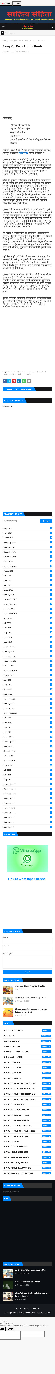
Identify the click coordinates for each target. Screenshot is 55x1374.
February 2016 (28, 803)
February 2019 (28, 789)
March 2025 (28, 590)
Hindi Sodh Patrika (16, 41)
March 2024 (28, 642)
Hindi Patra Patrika (40, 372)
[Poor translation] (10, 1329)
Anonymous (9, 51)
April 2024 (28, 637)
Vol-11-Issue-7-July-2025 (28, 1120)
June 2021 (28, 774)
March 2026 (28, 537)
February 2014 (28, 812)
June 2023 (28, 680)
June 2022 (28, 722)
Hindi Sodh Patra (9, 374)
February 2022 (28, 741)
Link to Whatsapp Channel (27, 879)
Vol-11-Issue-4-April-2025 (28, 1110)
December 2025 (28, 552)
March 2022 (28, 737)
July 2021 (28, 770)
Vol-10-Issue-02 (28, 1067)
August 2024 (28, 618)
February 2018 (28, 793)
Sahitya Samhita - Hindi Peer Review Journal (34, 1313)
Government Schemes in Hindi (19, 372)
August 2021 (28, 765)
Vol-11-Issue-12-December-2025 (28, 1099)
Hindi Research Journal (28, 1051)
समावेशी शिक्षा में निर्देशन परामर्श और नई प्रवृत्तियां (30, 998)
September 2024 (28, 613)
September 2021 (28, 760)
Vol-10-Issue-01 (28, 1062)
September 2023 (28, 670)
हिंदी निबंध (23, 153)
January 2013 (28, 817)
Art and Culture (28, 1030)
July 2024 (28, 623)
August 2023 (28, 675)
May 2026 (28, 528)
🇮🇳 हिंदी (17, 4)
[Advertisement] (27, 489)
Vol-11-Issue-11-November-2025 (28, 1094)
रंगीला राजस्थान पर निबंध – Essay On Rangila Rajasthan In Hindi (31, 1010)
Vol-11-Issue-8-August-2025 (28, 1125)
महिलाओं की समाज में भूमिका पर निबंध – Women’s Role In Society (32, 1294)
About (26, 1308)
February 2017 (28, 798)
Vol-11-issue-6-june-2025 (28, 1136)
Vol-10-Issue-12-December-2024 (28, 1083)
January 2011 (28, 827)
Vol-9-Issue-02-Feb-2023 (28, 1152)
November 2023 (28, 661)
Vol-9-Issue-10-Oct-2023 (28, 1157)
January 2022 (28, 746)
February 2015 (28, 808)
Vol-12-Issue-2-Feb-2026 (28, 1147)
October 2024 (28, 609)
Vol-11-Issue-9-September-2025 (28, 1131)
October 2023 (28, 665)
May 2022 (28, 727)
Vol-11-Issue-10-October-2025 (28, 1088)
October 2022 (28, 708)
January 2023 (28, 703)
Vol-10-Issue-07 (28, 1073)
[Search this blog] (21, 521)
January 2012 (28, 822)
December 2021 (28, 751)
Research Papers (28, 1057)
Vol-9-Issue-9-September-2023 (28, 1173)
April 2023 (28, 689)
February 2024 (28, 646)
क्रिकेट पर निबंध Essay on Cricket (27, 1282)
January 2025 (28, 594)
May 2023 (28, 684)
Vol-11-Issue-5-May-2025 (28, 1115)
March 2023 (28, 694)
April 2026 (28, 533)
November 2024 (28, 604)
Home (5, 41)
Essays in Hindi (28, 1041)
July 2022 (28, 718)
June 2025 (28, 580)
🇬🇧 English (6, 4)
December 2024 (28, 599)
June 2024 (28, 628)
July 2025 (28, 575)
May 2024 (28, 632)
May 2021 (28, 779)
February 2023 (28, 699)
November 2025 (28, 556)
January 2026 (28, 547)
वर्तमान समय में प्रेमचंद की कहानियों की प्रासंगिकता (30, 986)
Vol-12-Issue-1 (28, 1141)
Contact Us (35, 1308)
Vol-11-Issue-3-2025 (28, 1104)
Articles (28, 1036)
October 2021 (28, 756)
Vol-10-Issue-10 (28, 1078)
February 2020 (28, 784)
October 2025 (28, 561)
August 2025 (28, 571)
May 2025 (28, 585)
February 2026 (28, 542)
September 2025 (28, 566)
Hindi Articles (28, 1046)
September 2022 (28, 713)
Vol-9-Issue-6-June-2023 (28, 1162)
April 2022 (28, 732)
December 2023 (28, 656)
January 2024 (28, 651)
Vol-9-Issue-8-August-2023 (28, 1168)
